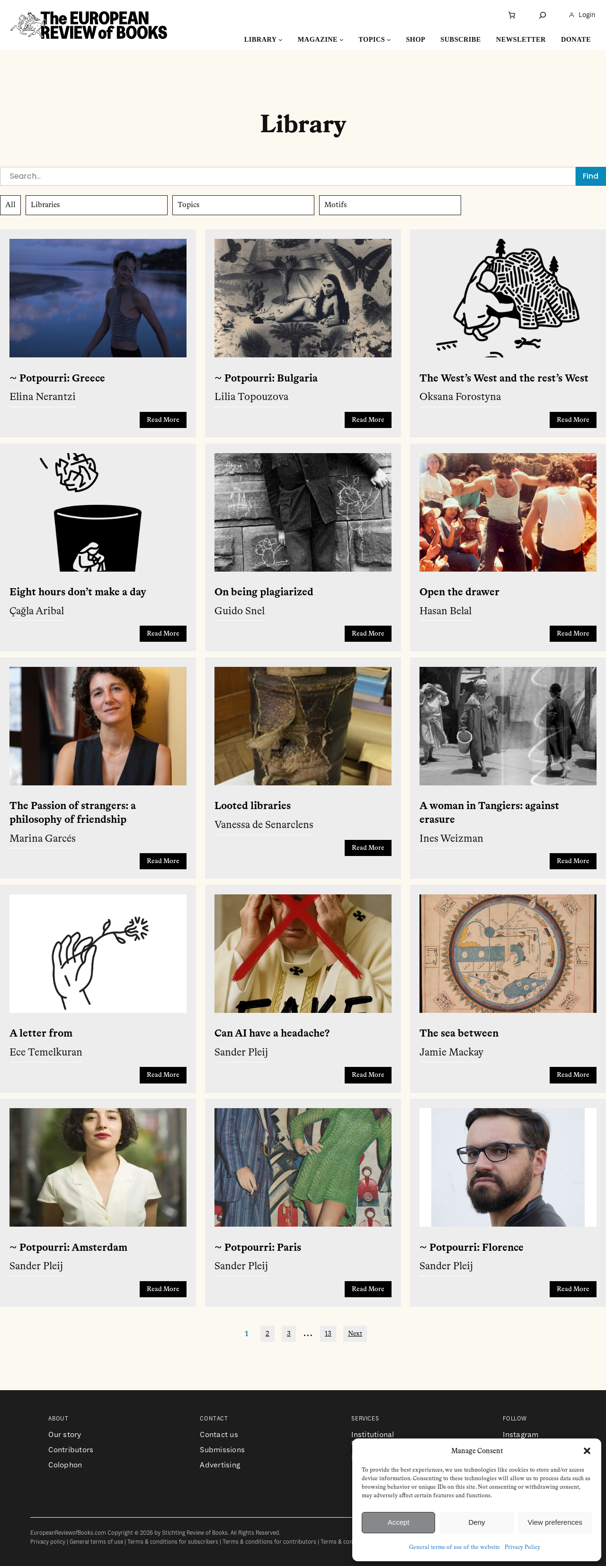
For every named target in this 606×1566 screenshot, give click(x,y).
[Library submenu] (280, 39)
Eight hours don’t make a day (77, 592)
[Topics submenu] (389, 39)
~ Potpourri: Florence (471, 1248)
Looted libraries (252, 806)
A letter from (40, 1034)
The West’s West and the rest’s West (503, 378)
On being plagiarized (263, 592)
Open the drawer (459, 592)
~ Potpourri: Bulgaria (266, 378)
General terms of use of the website (454, 1547)
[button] (587, 1451)
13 (328, 1333)
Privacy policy (47, 1542)
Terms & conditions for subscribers (172, 1542)
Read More (163, 420)
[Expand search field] (542, 15)
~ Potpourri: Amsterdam (68, 1248)
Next (355, 1333)
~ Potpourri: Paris (257, 1248)
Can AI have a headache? (272, 1034)
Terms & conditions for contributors (269, 1542)
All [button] (10, 205)
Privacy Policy (522, 1547)
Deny (476, 1522)
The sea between (459, 1034)
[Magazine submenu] (341, 39)
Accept (399, 1522)
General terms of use (96, 1542)
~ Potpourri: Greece (57, 378)
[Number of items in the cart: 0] (511, 15)
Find (590, 176)
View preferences (555, 1522)
